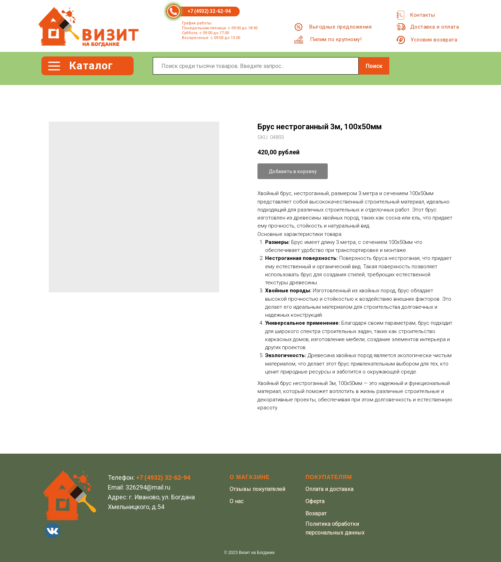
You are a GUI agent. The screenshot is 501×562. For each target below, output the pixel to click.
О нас (237, 501)
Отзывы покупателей (257, 489)
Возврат (316, 513)
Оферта (315, 501)
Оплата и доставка (329, 489)
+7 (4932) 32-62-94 (209, 11)
